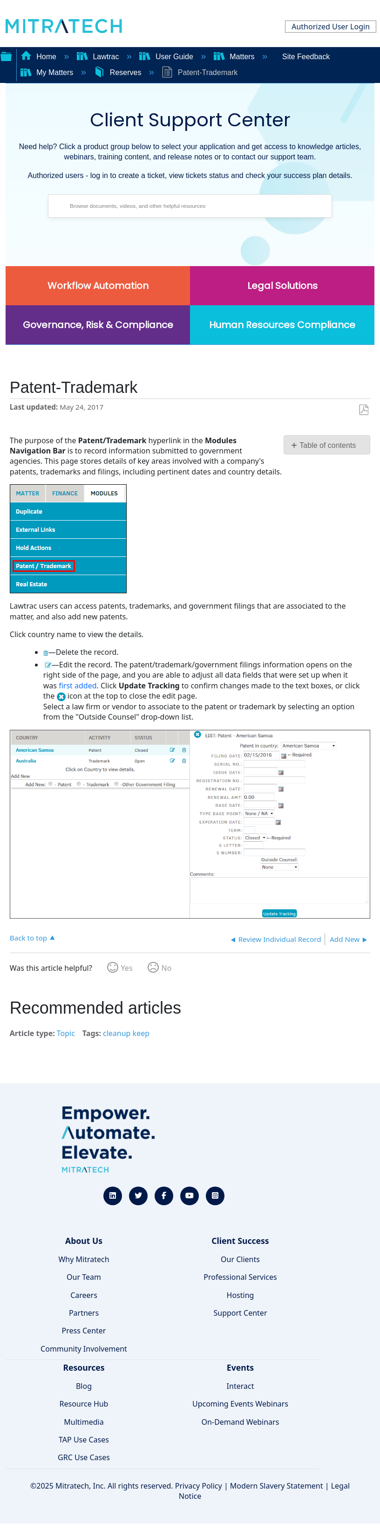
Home (39, 57)
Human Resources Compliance (282, 324)
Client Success (240, 1240)
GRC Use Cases (84, 1457)
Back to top (28, 937)
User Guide (167, 57)
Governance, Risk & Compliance (98, 324)
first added (77, 685)
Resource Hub (84, 1404)
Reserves (118, 72)
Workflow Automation (98, 285)
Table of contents (327, 445)
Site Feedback (306, 57)
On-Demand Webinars (240, 1422)
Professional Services (240, 1277)
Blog (84, 1386)
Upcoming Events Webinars (240, 1404)
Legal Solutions (282, 285)
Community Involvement (84, 1349)
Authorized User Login (331, 26)
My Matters (47, 72)
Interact (240, 1386)
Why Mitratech (83, 1259)
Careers (83, 1295)
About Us (83, 1240)
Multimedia (83, 1422)
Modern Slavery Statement (276, 1486)
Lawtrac (99, 57)
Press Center (84, 1330)
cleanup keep (126, 1033)
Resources (83, 1367)
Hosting (240, 1295)
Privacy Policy (198, 1486)
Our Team (84, 1277)
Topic (66, 1033)
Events (240, 1367)
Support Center (240, 1313)
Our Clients (240, 1259)
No (167, 968)
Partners (84, 1313)
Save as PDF (363, 410)
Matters (235, 57)
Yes (127, 968)
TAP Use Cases (84, 1440)
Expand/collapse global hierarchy (6, 55)
